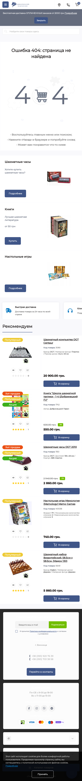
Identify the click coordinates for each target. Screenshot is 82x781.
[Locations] (59, 4)
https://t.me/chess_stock (52, 708)
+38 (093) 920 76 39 (42, 656)
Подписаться (57, 625)
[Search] (5, 31)
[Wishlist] (20, 370)
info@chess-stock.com (41, 715)
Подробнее (71, 13)
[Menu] (5, 4)
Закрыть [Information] (41, 20)
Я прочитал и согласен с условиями (42, 632)
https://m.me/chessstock (29, 708)
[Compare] (27, 370)
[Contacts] (68, 4)
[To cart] (61, 384)
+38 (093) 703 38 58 (42, 659)
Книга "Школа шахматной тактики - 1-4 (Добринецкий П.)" (60, 396)
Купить (13, 240)
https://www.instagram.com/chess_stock (37, 708)
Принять (43, 774)
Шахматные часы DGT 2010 (60, 446)
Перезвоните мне (41, 663)
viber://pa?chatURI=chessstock (44, 708)
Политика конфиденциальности (43, 631)
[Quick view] (13, 370)
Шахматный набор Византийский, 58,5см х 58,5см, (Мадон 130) (58, 558)
